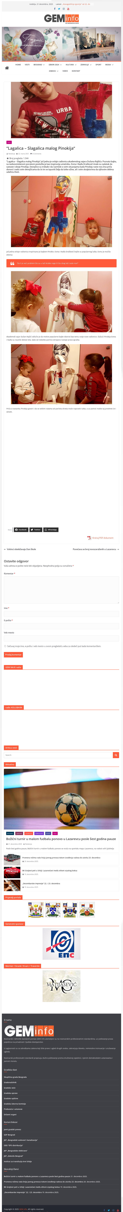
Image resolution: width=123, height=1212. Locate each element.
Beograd (38, 64)
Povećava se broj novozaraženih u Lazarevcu (96, 549)
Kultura (70, 64)
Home (18, 64)
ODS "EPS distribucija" (13, 1145)
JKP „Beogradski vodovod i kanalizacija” (21, 1140)
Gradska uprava (10, 1093)
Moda (108, 64)
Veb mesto (9, 632)
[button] (43, 65)
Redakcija (11, 154)
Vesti (27, 64)
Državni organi (10, 1114)
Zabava (52, 71)
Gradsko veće (9, 1088)
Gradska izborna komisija (15, 1104)
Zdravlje (85, 64)
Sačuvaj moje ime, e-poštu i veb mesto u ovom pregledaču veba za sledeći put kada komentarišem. (54, 646)
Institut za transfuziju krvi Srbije (18, 1161)
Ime (6, 608)
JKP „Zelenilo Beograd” (13, 1156)
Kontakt (76, 71)
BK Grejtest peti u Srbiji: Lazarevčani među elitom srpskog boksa (49, 870)
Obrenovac (39, 833)
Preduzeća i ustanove (13, 1109)
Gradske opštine (11, 1098)
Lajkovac (19, 833)
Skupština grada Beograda (15, 1077)
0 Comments (35, 154)
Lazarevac (28, 833)
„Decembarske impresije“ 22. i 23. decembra (41, 883)
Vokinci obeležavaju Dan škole (20, 549)
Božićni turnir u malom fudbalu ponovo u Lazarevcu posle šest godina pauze (61, 839)
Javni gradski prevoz (12, 1129)
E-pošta (8, 620)
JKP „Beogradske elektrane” (16, 1150)
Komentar (9, 573)
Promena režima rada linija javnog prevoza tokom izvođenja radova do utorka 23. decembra (61, 857)
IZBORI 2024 (54, 64)
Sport (98, 64)
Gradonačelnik (10, 1082)
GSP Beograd (9, 1135)
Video (65, 71)
